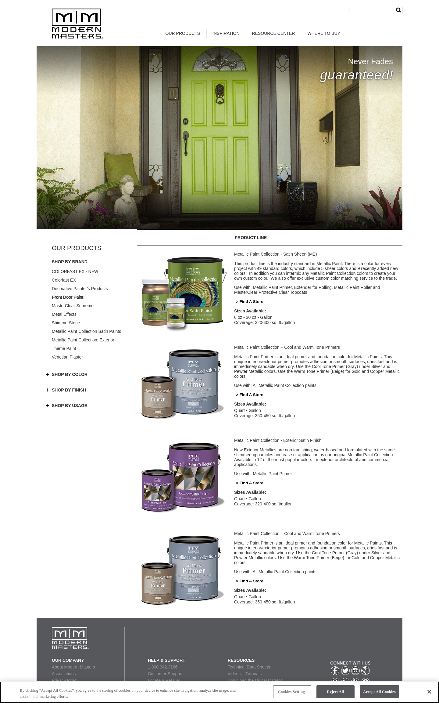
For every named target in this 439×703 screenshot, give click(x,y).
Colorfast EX (64, 280)
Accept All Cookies (379, 691)
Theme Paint (64, 348)
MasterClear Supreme (73, 305)
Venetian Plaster (67, 357)
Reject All (335, 691)
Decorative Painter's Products (80, 288)
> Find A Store (249, 301)
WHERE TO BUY (323, 33)
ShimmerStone (66, 322)
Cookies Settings (292, 691)
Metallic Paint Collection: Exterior (83, 339)
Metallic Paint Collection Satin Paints (86, 331)
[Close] (429, 691)
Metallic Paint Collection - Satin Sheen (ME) (275, 254)
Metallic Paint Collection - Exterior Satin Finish (277, 440)
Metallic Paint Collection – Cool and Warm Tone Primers (287, 347)
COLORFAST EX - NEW (75, 271)
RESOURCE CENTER (273, 33)
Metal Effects (64, 314)
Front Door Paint (67, 297)
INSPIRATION (225, 33)
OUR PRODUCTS (183, 33)
